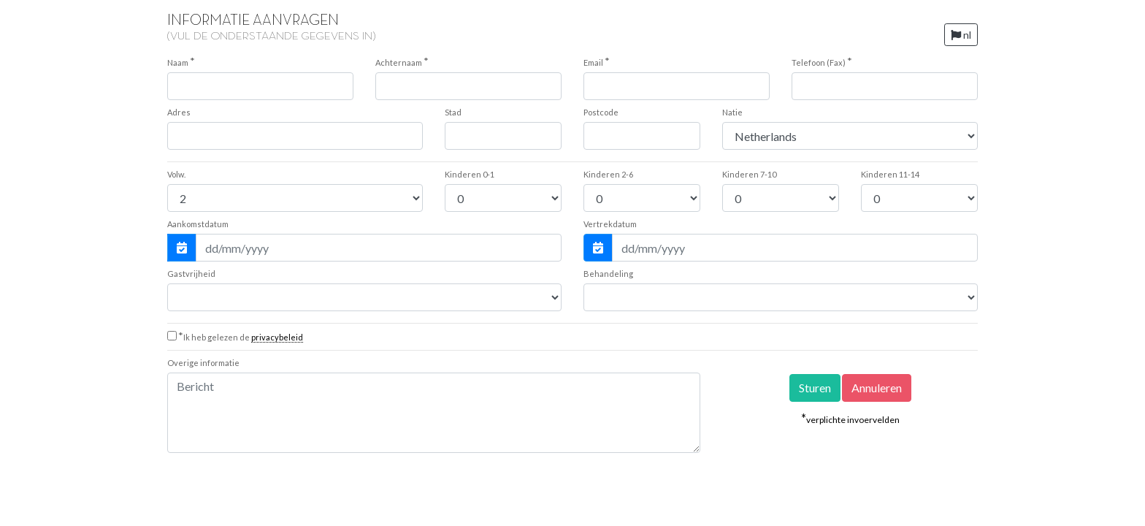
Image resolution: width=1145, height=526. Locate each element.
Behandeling (608, 273)
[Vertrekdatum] (795, 248)
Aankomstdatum (198, 224)
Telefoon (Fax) (822, 61)
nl (961, 34)
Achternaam (402, 61)
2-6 (608, 174)
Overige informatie (203, 362)
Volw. (176, 174)
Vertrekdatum (610, 224)
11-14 (890, 174)
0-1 (469, 174)
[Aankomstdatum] (379, 248)
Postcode (601, 112)
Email (596, 61)
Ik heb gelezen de (240, 337)
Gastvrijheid (191, 273)
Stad (453, 112)
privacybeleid (277, 337)
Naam (181, 61)
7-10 (749, 174)
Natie (732, 112)
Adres (179, 112)
